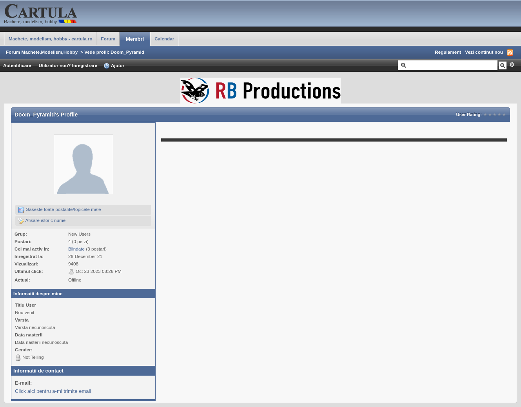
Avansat (512, 65)
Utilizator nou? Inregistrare (68, 65)
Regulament (448, 52)
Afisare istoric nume (41, 221)
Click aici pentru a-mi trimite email (53, 391)
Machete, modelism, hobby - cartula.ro (51, 38)
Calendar (164, 38)
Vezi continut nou (484, 52)
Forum (108, 38)
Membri (135, 39)
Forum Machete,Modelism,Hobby (42, 52)
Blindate (76, 248)
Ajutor (113, 66)
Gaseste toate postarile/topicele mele (59, 210)
